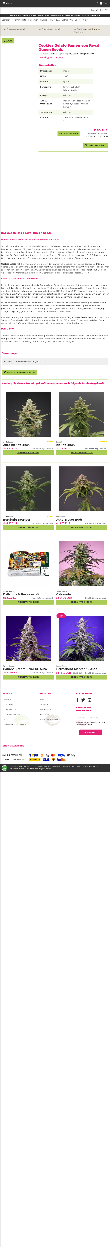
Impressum (45, 709)
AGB (42, 699)
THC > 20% (54, 20)
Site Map (44, 704)
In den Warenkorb (95, 145)
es (92, 10)
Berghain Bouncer (16, 519)
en (96, 10)
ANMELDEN (90, 732)
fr (101, 10)
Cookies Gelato (82, 20)
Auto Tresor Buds (69, 519)
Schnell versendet (13, 759)
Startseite (6, 20)
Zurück (8, 40)
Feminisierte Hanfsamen (26, 20)
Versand (8, 699)
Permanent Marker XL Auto (77, 669)
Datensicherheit (12, 714)
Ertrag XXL (67, 20)
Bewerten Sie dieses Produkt (19, 372)
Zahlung (8, 704)
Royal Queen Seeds (51, 57)
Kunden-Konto (11, 709)
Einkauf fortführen (68, 133)
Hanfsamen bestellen (15, 724)
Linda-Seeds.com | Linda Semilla (84, 766)
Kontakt (44, 714)
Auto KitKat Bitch (16, 445)
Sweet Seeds (8, 591)
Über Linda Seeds (49, 719)
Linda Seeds (8, 442)
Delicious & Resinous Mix (22, 594)
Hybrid (43, 20)
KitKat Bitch (65, 445)
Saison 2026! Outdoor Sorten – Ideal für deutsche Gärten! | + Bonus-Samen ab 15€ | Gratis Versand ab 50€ (55, 15)
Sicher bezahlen (12, 755)
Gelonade (63, 594)
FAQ (5, 719)
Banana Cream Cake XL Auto (25, 669)
